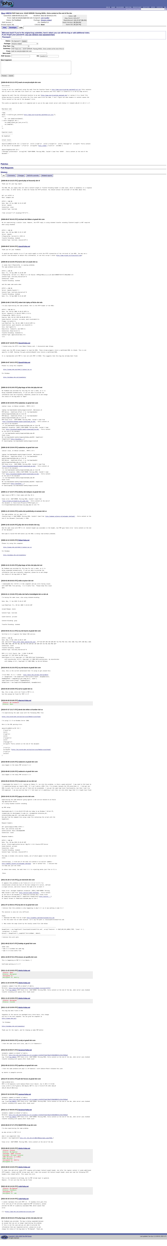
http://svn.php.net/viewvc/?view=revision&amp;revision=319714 (29, 990)
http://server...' (45, 897)
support (113, 7)
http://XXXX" (43, 145)
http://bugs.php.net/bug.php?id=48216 (35, 674)
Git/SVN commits (33, 175)
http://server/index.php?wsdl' (29, 893)
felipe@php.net (24, 540)
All (3, 175)
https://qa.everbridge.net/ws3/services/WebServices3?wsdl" (31, 750)
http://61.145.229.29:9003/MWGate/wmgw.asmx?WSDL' (36, 1140)
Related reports (47, 175)
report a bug (128, 7)
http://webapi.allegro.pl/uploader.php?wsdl (16, 864)
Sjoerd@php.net (24, 343)
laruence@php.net (25, 1052)
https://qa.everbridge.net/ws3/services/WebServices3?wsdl (21, 717)
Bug (3, 13)
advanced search (137, 7)
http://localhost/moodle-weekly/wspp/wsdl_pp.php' (19, 421)
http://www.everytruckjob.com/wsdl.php (54, 95)
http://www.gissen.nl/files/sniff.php (69, 255)
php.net (108, 7)
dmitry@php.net (24, 971)
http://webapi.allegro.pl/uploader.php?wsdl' (60, 516)
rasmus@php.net (24, 1097)
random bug (160, 7)
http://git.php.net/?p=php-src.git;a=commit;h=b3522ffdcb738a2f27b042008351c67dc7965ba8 (38, 1057)
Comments (11, 175)
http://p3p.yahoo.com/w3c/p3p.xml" (24, 641)
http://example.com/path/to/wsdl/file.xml (40, 918)
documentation (120, 7)
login (165, 7)
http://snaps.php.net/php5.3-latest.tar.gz (17, 369)
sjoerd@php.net (24, 246)
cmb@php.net (23, 1191)
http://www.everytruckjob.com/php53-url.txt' (39, 114)
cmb (42, 18)
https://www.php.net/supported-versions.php (19, 1218)
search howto (146, 7)
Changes (21, 175)
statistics (153, 7)
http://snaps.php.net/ (9, 1021)
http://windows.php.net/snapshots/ (14, 377)
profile (47, 18)
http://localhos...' (17, 439)
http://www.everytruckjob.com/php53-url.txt (66, 89)
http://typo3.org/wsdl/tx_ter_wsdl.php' (16, 501)
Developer (13, 27)
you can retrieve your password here (40, 35)
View (4, 27)
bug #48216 (12, 991)
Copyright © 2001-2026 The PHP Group (20, 1242)
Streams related (46, 20)
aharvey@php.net (24, 700)
